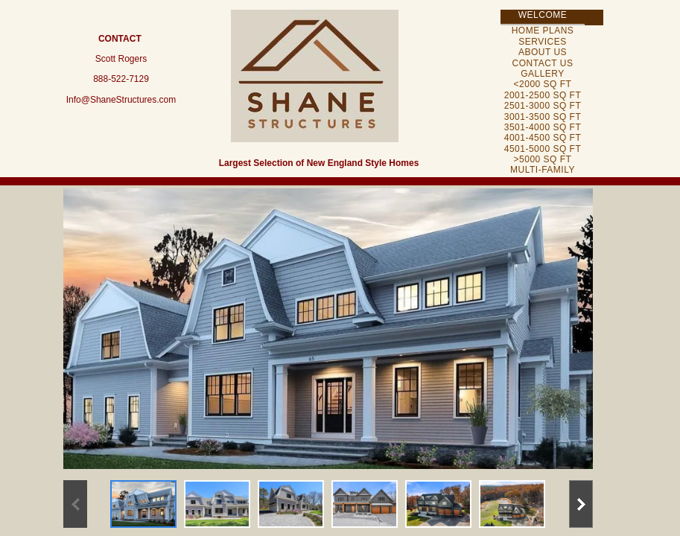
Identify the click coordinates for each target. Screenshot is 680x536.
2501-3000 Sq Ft (543, 105)
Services (542, 41)
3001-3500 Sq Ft (543, 117)
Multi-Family (542, 170)
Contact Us (542, 63)
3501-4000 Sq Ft (543, 127)
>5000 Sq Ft (543, 159)
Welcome (543, 15)
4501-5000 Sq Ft (543, 149)
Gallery (543, 73)
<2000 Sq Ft (543, 84)
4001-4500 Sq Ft (543, 138)
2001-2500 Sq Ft (543, 95)
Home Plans (543, 30)
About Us (542, 52)
